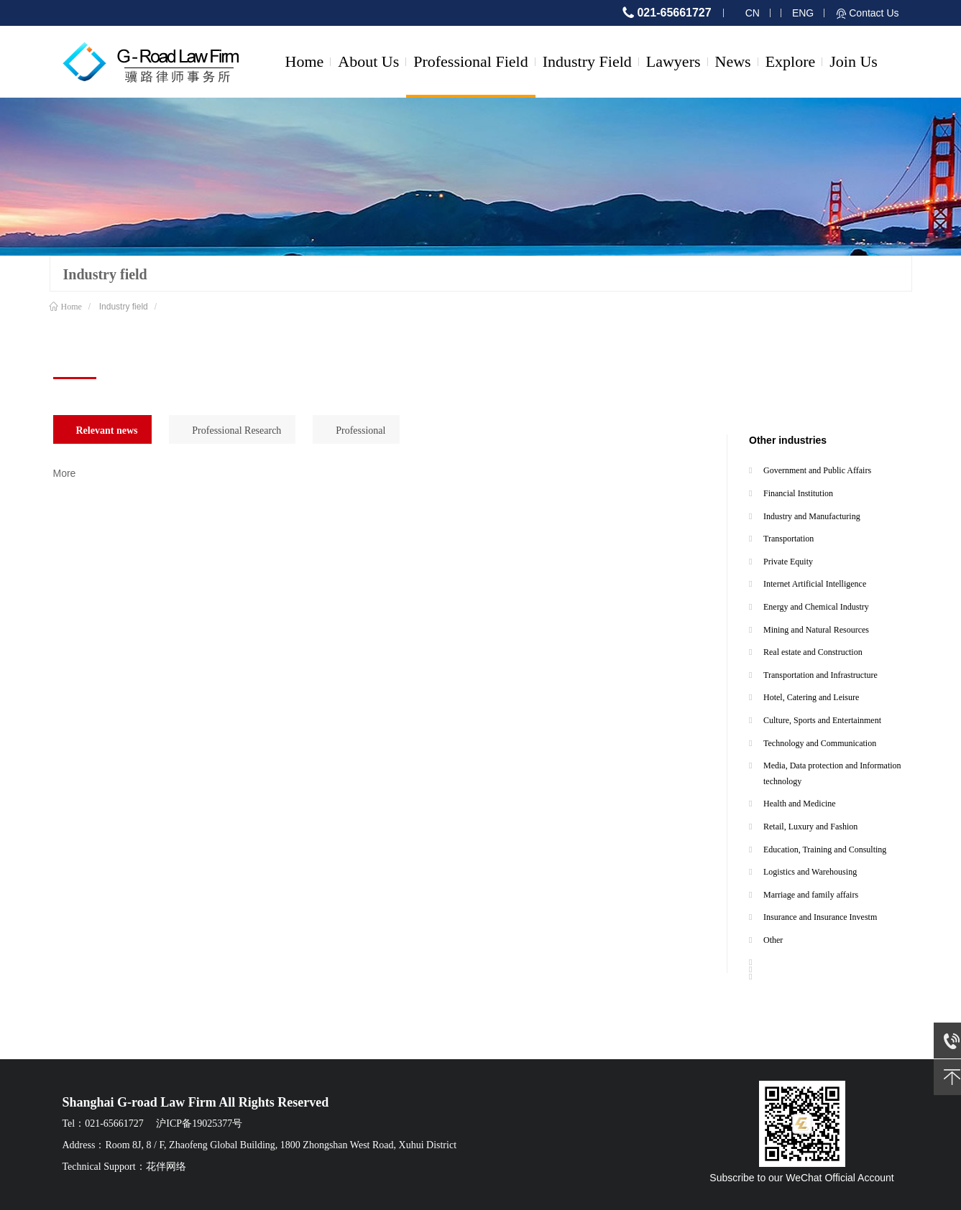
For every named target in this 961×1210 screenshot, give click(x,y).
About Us (368, 61)
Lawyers (673, 61)
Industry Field (587, 61)
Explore (790, 61)
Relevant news (107, 430)
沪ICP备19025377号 (199, 1123)
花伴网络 (166, 1166)
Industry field (123, 307)
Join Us (853, 61)
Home (304, 61)
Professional (360, 430)
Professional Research (236, 430)
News (733, 61)
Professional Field (470, 61)
